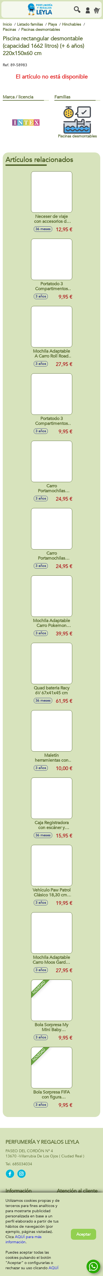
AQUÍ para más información (23, 1239)
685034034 (22, 1164)
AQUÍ (54, 1268)
